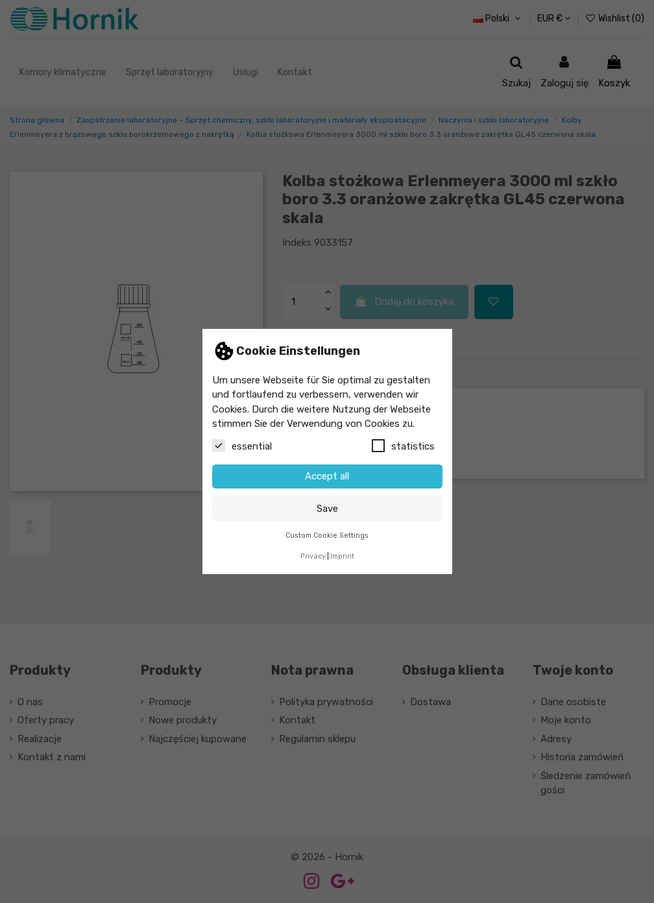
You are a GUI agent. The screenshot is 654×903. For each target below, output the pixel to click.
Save (327, 508)
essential (242, 445)
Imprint (342, 556)
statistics (403, 445)
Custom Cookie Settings (327, 535)
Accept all (327, 476)
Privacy (313, 556)
